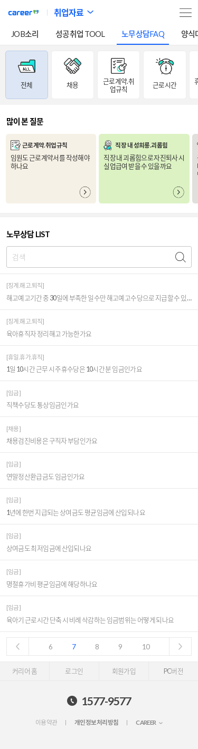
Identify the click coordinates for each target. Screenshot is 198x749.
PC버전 (173, 671)
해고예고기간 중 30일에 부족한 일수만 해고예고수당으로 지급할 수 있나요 (99, 298)
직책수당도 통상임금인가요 (42, 405)
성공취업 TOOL (80, 33)
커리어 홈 (24, 671)
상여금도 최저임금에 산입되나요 (49, 548)
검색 (180, 257)
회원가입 (124, 671)
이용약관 (46, 722)
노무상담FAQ (142, 33)
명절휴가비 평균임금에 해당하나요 (52, 584)
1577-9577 (106, 700)
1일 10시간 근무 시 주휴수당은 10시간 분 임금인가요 (74, 369)
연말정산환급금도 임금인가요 (45, 477)
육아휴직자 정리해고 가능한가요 (49, 334)
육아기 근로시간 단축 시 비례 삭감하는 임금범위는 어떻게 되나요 (90, 620)
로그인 (74, 671)
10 (146, 647)
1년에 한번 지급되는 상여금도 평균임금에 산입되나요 (75, 513)
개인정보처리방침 (96, 722)
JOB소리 (25, 33)
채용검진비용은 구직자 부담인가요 (52, 441)
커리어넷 (23, 12)
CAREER (146, 722)
